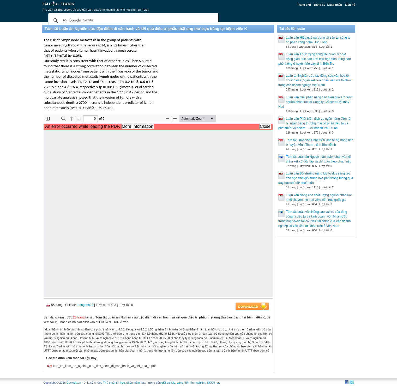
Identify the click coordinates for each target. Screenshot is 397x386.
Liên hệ (350, 4)
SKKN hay (213, 382)
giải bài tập (168, 382)
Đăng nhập (334, 4)
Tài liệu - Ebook (58, 4)
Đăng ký (319, 4)
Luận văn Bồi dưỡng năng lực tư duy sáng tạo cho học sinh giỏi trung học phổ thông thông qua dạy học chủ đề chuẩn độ (315, 178)
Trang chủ (304, 4)
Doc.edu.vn (74, 382)
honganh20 (85, 305)
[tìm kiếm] (132, 20)
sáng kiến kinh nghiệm (191, 382)
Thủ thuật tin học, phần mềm (121, 382)
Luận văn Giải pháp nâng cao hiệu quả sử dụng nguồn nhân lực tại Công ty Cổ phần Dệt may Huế (315, 101)
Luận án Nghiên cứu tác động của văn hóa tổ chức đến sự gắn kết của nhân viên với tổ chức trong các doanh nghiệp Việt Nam (315, 80)
